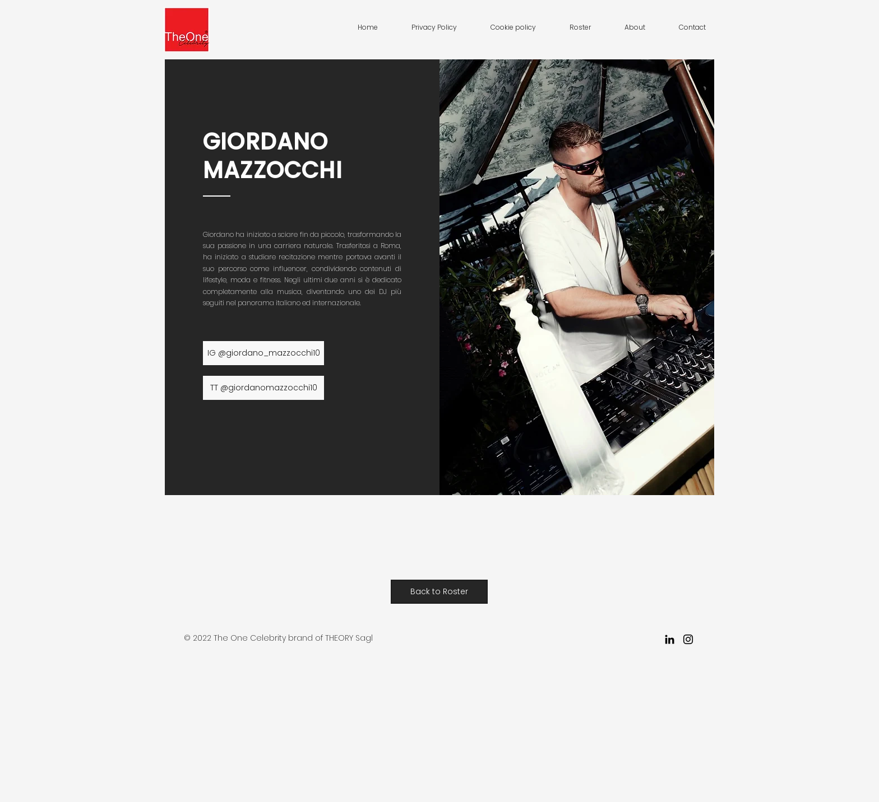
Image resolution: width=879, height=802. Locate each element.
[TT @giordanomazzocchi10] (263, 388)
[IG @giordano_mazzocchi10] (263, 353)
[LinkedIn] (669, 639)
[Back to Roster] (439, 592)
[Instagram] (688, 639)
